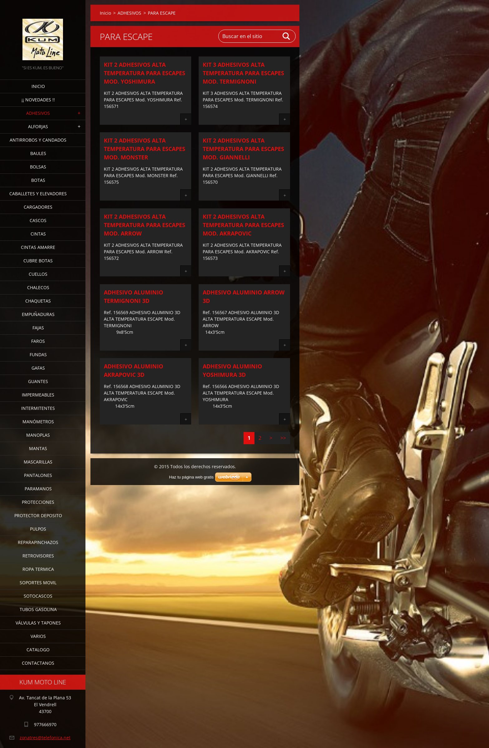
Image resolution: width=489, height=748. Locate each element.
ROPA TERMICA (38, 569)
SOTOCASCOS (38, 596)
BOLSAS (38, 167)
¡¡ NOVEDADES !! (38, 100)
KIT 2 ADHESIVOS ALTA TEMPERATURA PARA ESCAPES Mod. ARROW (144, 225)
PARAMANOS (38, 489)
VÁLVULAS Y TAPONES (38, 623)
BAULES (38, 153)
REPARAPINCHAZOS (38, 542)
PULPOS (38, 529)
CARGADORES (38, 207)
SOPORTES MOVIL (38, 582)
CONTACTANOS (38, 663)
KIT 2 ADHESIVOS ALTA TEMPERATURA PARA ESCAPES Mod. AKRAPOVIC (243, 225)
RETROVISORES (38, 556)
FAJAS (38, 328)
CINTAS (38, 234)
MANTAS (38, 448)
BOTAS (38, 180)
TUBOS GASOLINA (38, 609)
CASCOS (38, 220)
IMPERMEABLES (38, 395)
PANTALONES (38, 475)
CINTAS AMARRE (38, 247)
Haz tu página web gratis (191, 477)
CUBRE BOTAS (38, 261)
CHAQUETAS (38, 301)
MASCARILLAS (38, 462)
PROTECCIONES (38, 502)
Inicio (38, 86)
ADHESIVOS (38, 113)
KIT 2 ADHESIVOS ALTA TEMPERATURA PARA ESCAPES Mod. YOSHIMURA (144, 73)
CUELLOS (38, 274)
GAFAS (38, 368)
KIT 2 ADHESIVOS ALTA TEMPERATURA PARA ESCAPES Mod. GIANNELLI (243, 149)
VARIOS (38, 636)
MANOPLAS (38, 435)
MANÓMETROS (38, 422)
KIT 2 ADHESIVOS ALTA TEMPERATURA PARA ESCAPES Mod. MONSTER (144, 149)
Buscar (287, 36)
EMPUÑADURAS (38, 314)
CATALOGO (38, 650)
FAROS (38, 341)
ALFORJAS (38, 126)
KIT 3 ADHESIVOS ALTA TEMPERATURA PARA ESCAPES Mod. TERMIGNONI (243, 73)
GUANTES (38, 381)
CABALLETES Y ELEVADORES (38, 194)
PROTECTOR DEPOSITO (38, 515)
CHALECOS (38, 287)
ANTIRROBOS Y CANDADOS (38, 140)
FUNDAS (38, 354)
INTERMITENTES (38, 408)
